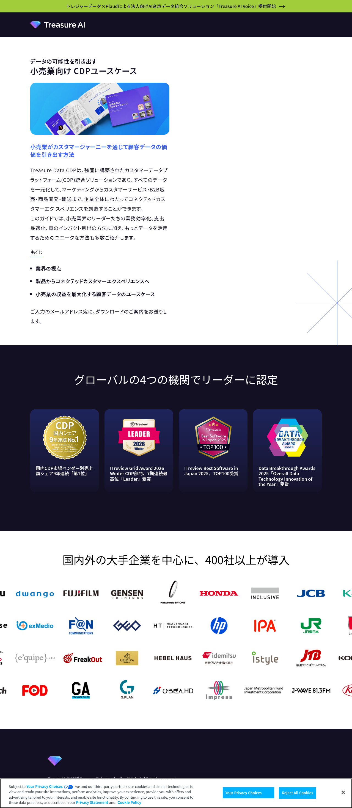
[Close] (343, 792)
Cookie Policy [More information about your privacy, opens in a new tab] (129, 802)
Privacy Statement (92, 802)
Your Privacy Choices (44, 786)
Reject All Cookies (297, 792)
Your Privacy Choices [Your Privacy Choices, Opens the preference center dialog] (244, 792)
